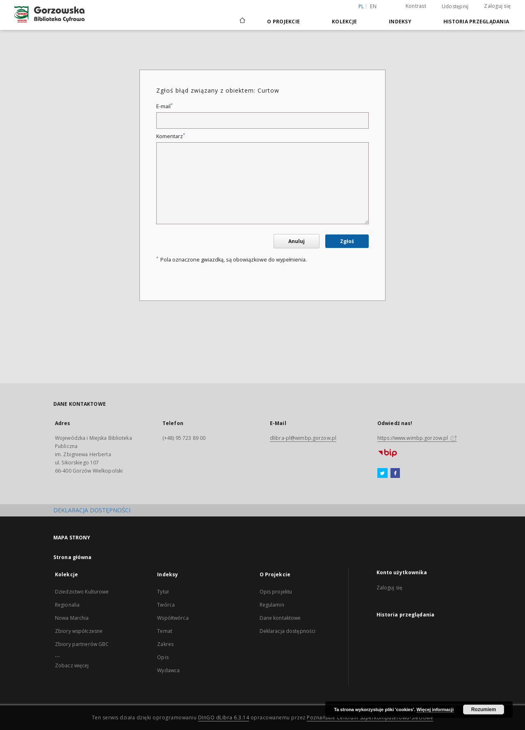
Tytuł (163, 591)
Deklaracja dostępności (288, 631)
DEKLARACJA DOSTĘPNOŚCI (91, 510)
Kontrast (416, 5)
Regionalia (67, 604)
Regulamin (272, 604)
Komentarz (170, 136)
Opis (162, 657)
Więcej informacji (435, 709)
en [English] (373, 6)
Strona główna (72, 557)
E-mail (164, 106)
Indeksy (400, 21)
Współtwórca (172, 617)
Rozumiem (483, 709)
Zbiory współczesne (79, 631)
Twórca (166, 604)
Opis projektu (276, 591)
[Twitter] (382, 473)
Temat (164, 631)
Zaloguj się (497, 5)
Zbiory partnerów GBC (82, 644)
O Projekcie (283, 21)
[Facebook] (395, 473)
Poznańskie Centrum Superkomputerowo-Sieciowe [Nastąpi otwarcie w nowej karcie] (370, 717)
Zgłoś (347, 241)
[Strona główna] (242, 21)
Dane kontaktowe (280, 617)
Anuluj (296, 241)
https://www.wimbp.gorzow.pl (417, 437)
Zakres (165, 644)
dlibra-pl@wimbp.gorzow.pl (303, 437)
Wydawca (168, 670)
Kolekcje (344, 21)
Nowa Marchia (72, 617)
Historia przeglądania (476, 21)
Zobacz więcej (72, 665)
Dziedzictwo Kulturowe (82, 591)
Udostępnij (455, 6)
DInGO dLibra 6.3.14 (223, 717)
